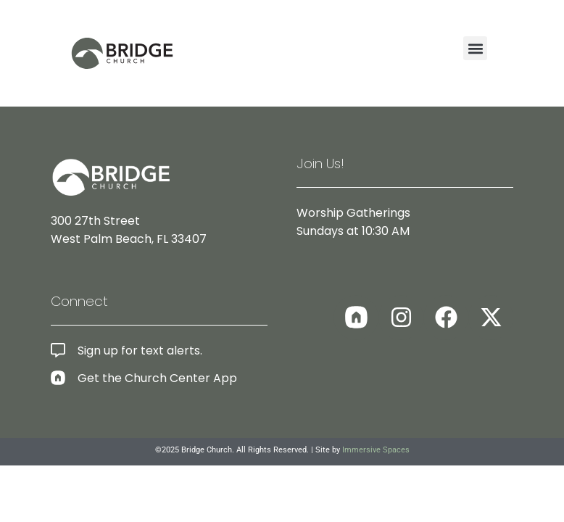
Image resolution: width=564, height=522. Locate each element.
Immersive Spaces (376, 450)
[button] (475, 48)
